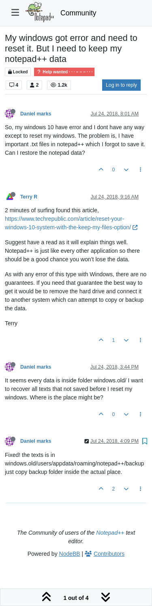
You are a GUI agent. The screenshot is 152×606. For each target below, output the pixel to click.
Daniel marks (35, 114)
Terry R (28, 197)
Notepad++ (110, 532)
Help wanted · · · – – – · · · (64, 72)
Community (78, 13)
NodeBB (69, 554)
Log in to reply (121, 85)
